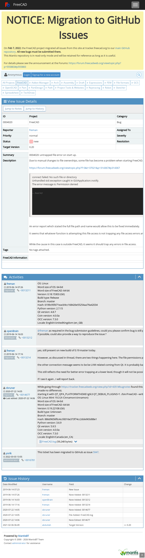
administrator (19, 543)
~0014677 (24, 394)
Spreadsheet (11, 92)
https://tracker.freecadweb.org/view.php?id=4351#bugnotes (95, 386)
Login (27, 74)
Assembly (67, 82)
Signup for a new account (45, 74)
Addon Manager (39, 82)
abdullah (46, 525)
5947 (95, 452)
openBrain (12, 331)
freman (33, 130)
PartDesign (36, 87)
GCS (135, 82)
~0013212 (26, 337)
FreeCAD (16, 5)
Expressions (94, 82)
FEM (108, 82)
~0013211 (25, 290)
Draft (80, 82)
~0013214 (25, 357)
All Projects (9, 82)
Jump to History (35, 108)
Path (49, 87)
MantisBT (23, 536)
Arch (55, 82)
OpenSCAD (10, 87)
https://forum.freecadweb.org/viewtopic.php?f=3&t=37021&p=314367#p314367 (74, 168)
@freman (43, 330)
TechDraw (27, 92)
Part (22, 87)
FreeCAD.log (49, 441)
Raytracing (93, 87)
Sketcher (119, 87)
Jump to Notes (13, 108)
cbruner (10, 388)
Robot (107, 87)
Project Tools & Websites (69, 87)
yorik (9, 453)
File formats (121, 82)
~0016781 (29, 460)
